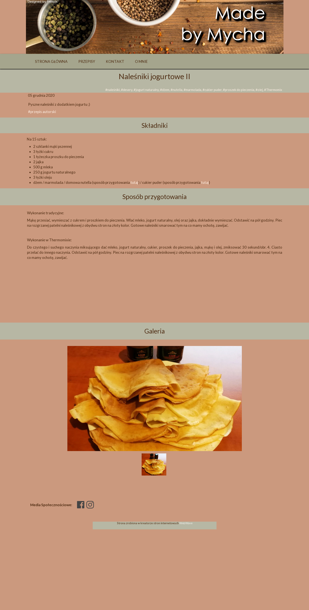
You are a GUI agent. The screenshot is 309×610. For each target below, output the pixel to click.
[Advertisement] (154, 299)
